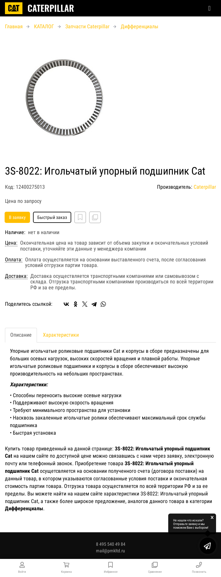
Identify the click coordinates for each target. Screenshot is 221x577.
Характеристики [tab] (61, 335)
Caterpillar (205, 187)
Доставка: (16, 276)
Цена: (11, 243)
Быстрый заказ (52, 217)
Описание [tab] (21, 335)
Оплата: (13, 260)
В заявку (17, 217)
